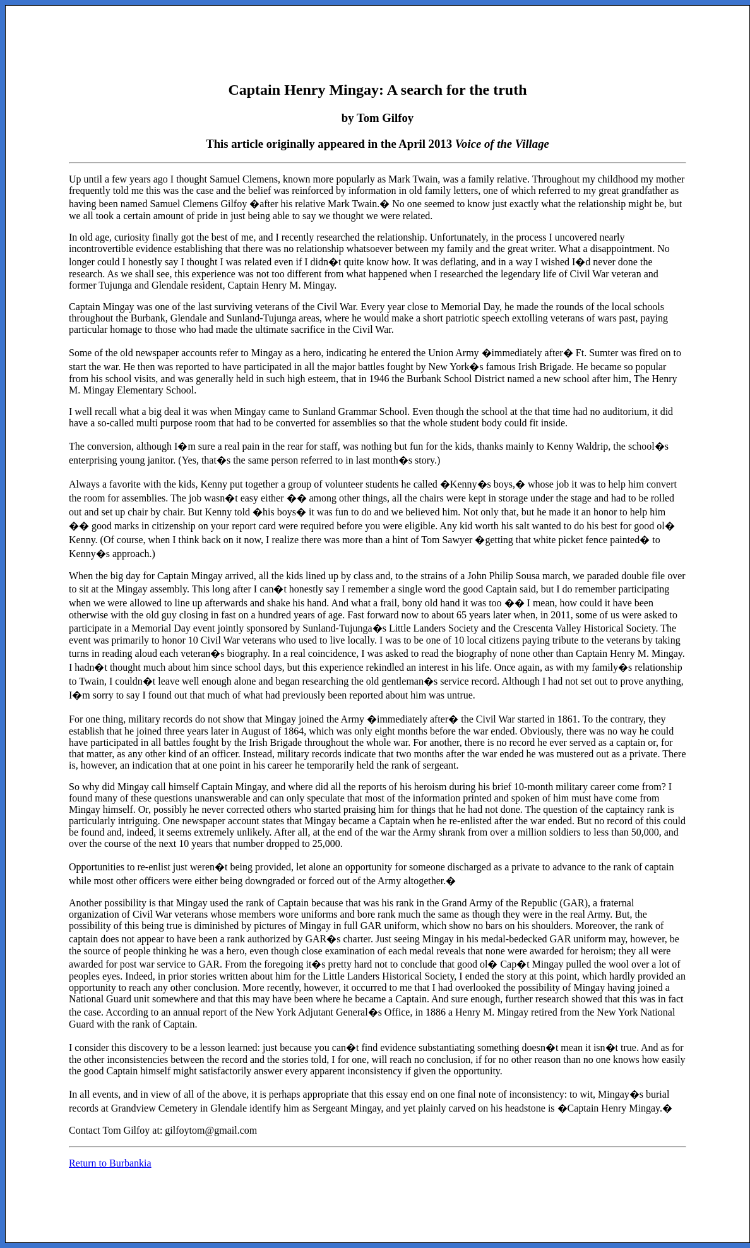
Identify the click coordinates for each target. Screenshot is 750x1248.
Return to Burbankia (110, 1163)
